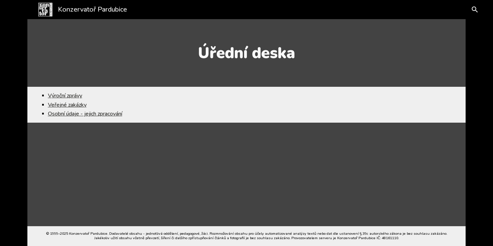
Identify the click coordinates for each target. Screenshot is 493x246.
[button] (473, 9)
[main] (246, 53)
